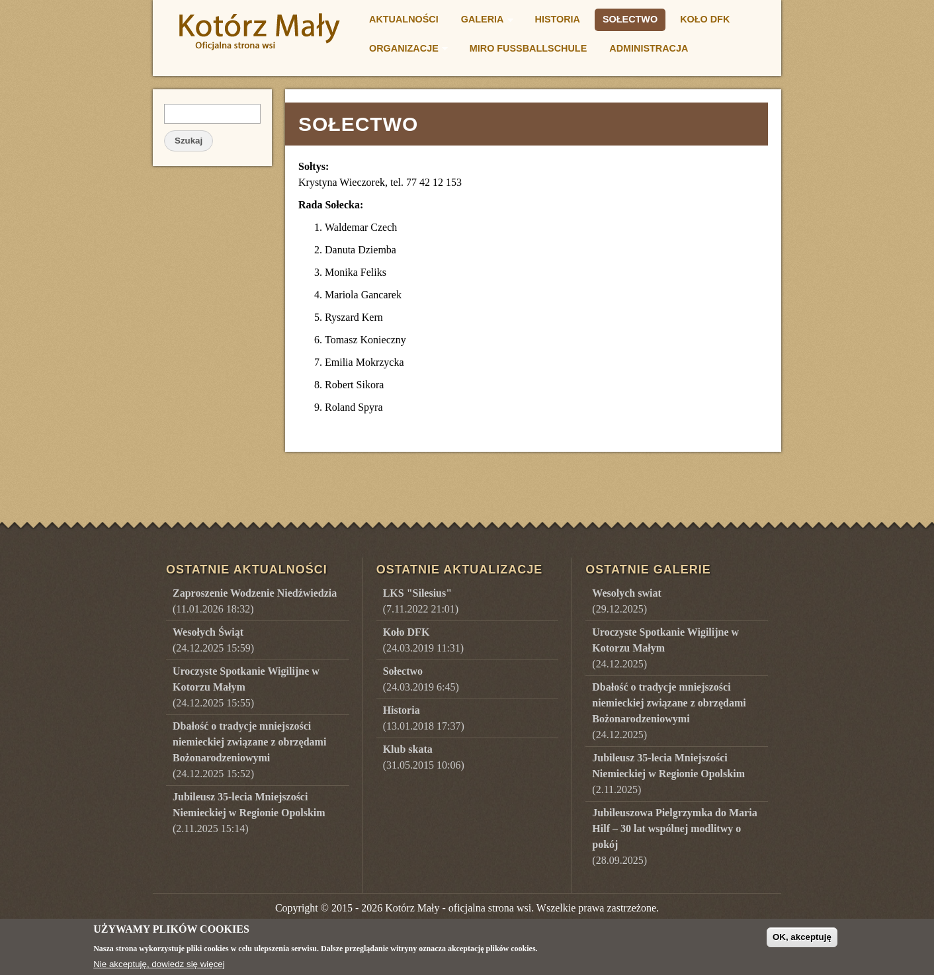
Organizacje (404, 50)
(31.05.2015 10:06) (423, 757)
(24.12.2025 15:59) (213, 640)
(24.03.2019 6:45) (421, 679)
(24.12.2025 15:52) (249, 749)
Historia (558, 19)
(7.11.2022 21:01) (421, 601)
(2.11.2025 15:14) (249, 812)
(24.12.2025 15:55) (246, 686)
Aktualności (404, 19)
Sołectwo (630, 19)
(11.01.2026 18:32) (255, 601)
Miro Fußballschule (528, 48)
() (626, 601)
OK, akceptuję (802, 942)
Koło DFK (705, 19)
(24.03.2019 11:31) (423, 640)
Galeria (483, 21)
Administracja (648, 48)
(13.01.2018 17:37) (423, 718)
